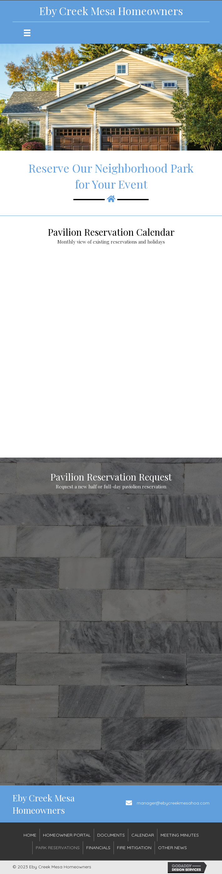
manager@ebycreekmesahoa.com (173, 803)
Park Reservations (58, 847)
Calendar (142, 835)
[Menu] (27, 33)
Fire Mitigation (134, 847)
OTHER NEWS (172, 847)
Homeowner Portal (67, 835)
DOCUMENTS (111, 835)
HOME (30, 835)
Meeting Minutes (180, 835)
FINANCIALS (98, 847)
